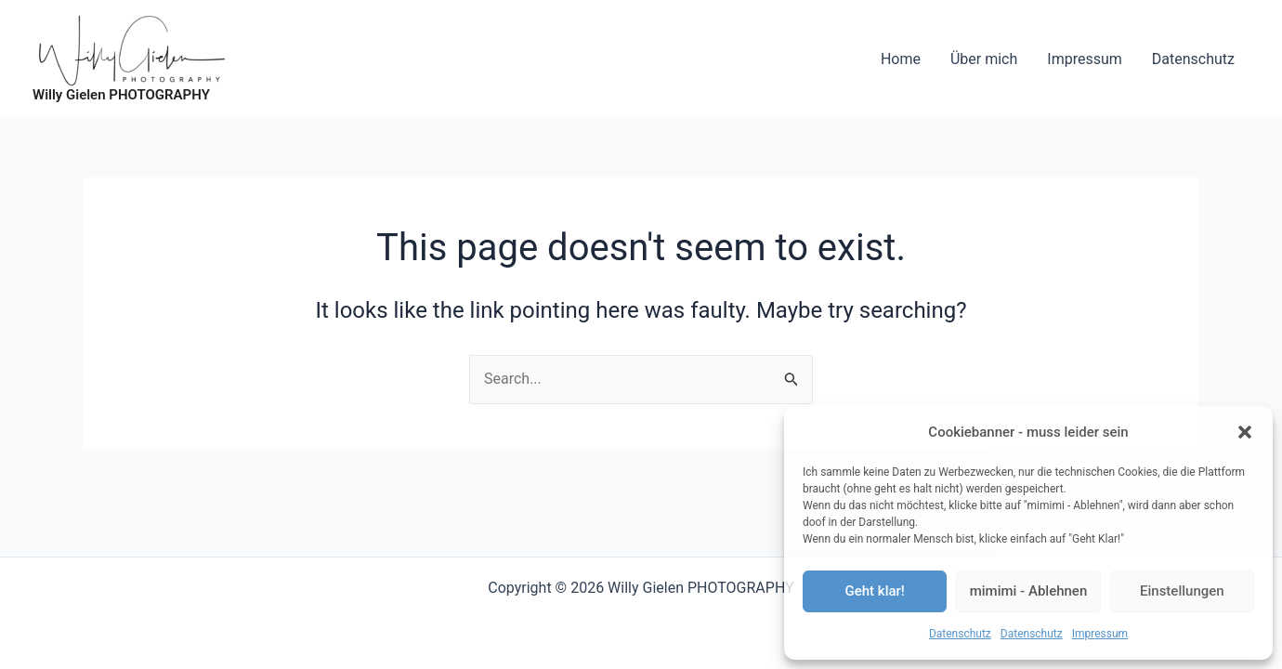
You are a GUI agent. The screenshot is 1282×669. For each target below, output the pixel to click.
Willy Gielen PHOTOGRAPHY (121, 94)
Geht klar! (875, 591)
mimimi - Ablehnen (1029, 591)
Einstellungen (1182, 591)
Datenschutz (960, 633)
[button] (1245, 432)
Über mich (983, 59)
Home (901, 59)
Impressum (1100, 633)
